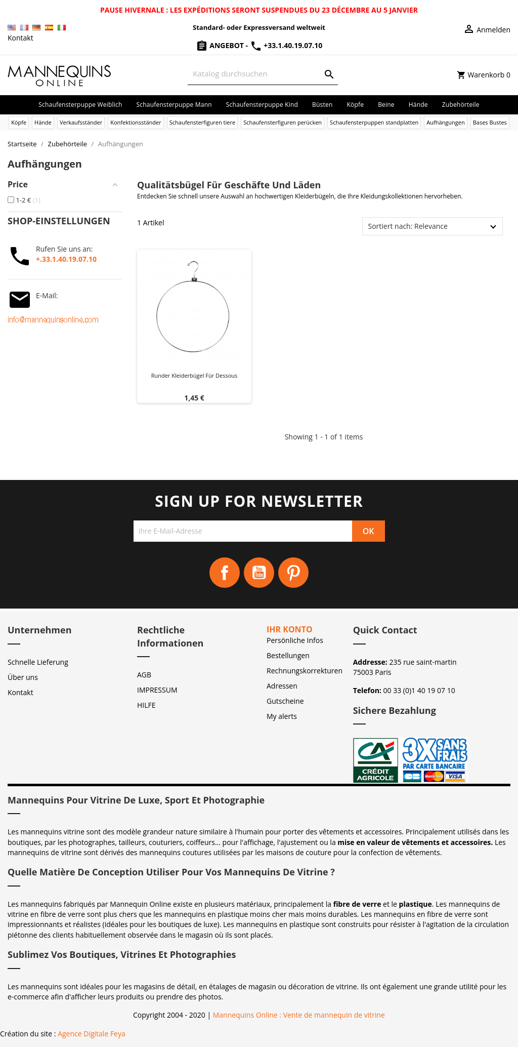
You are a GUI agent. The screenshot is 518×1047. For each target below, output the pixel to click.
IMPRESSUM (157, 690)
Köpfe (355, 104)
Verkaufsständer (81, 122)
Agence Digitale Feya (91, 1033)
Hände (418, 104)
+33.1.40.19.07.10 (286, 45)
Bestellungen (288, 655)
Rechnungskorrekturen (304, 670)
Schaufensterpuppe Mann (174, 104)
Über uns (23, 677)
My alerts (282, 716)
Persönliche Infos (295, 640)
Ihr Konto (290, 629)
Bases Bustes (490, 122)
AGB (144, 674)
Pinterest (293, 572)
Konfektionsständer (135, 122)
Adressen (282, 686)
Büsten (322, 104)
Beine (386, 104)
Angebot (221, 45)
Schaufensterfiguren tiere (202, 122)
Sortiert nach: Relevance (407, 226)
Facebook (224, 572)
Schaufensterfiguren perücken (282, 122)
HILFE (146, 705)
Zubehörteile (461, 104)
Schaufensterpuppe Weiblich (80, 104)
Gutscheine (285, 701)
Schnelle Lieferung (38, 662)
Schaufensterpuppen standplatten (374, 122)
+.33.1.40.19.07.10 (66, 259)
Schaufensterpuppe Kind (262, 104)
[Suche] (262, 73)
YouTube (259, 572)
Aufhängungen (445, 122)
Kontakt (20, 38)
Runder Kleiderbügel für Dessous (194, 375)
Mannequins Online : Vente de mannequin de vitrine (299, 1015)
